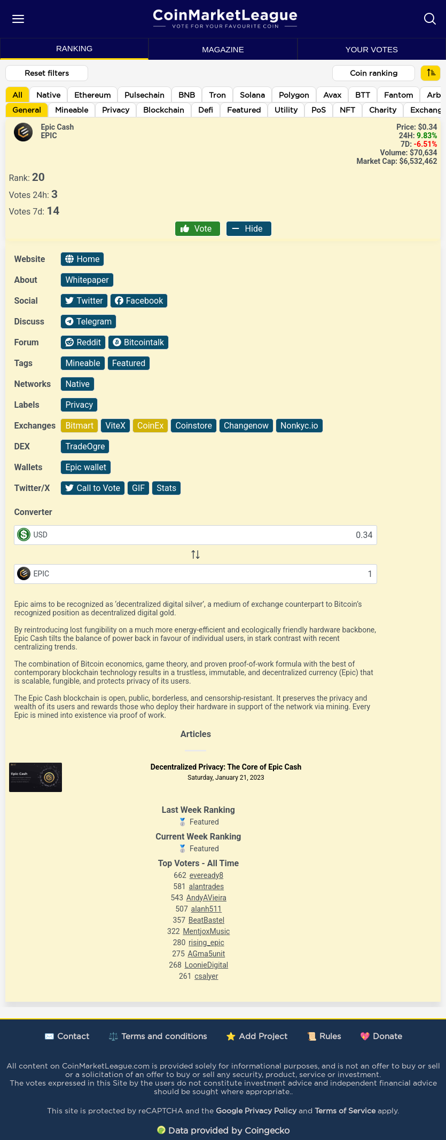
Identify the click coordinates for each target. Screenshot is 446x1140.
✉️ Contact (66, 1036)
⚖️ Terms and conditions (157, 1036)
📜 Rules (324, 1036)
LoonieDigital (207, 965)
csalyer (206, 976)
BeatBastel (206, 920)
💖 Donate (381, 1036)
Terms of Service (345, 1110)
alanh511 (206, 909)
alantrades (206, 886)
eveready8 (207, 875)
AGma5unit (206, 953)
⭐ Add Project (256, 1036)
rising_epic (206, 942)
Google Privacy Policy (256, 1110)
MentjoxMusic (206, 931)
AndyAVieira (206, 897)
